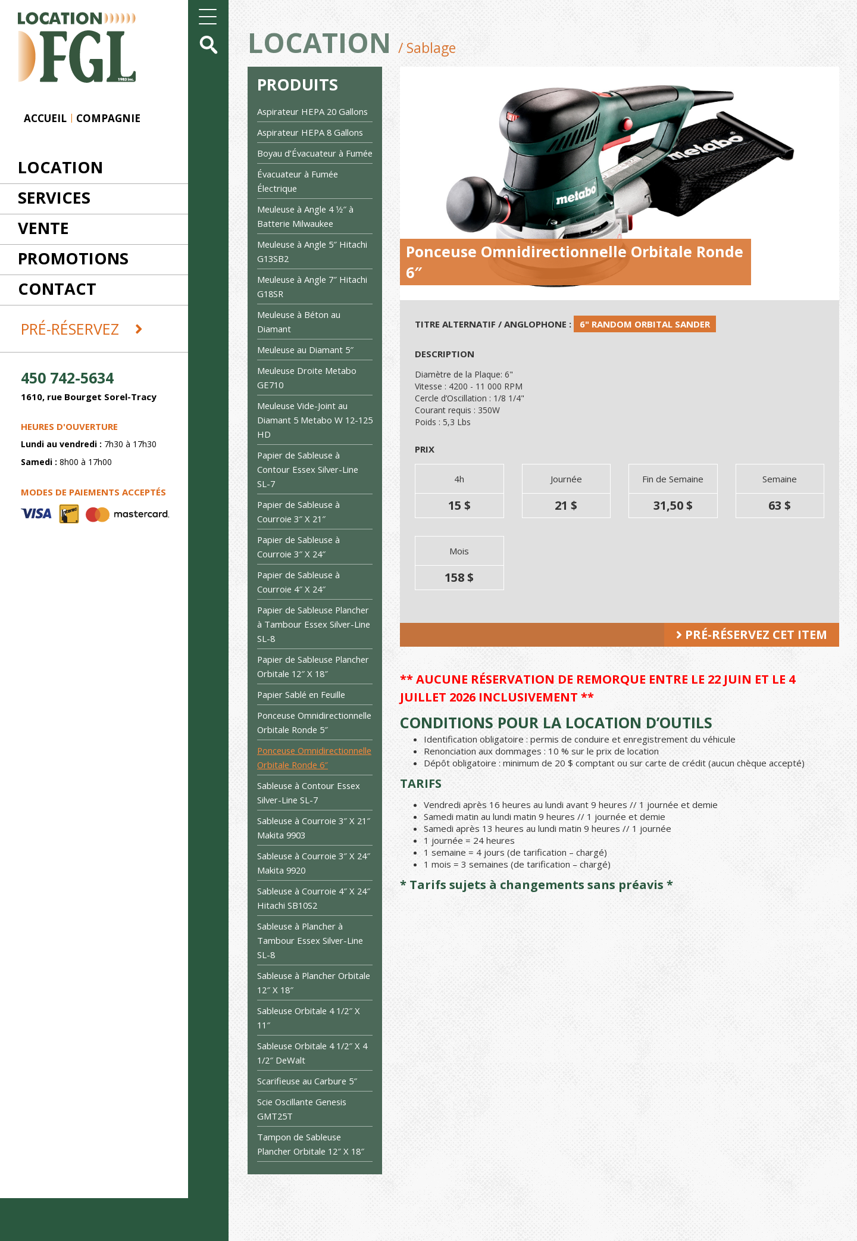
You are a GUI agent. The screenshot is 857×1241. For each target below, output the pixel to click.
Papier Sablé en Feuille (303, 709)
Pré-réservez (82, 329)
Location (60, 167)
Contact (57, 288)
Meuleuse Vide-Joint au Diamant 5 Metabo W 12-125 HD (309, 434)
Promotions (73, 258)
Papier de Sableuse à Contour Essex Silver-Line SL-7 (309, 483)
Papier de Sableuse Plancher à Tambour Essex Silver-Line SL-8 (312, 638)
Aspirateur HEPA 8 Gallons (311, 132)
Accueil (45, 118)
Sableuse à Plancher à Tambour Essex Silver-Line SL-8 (312, 983)
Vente (43, 228)
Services (54, 197)
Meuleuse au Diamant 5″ (306, 364)
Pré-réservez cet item (751, 634)
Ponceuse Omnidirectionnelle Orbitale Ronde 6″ (313, 793)
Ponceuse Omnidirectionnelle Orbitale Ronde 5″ (313, 744)
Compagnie (108, 118)
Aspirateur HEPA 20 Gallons (314, 111)
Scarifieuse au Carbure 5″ (308, 1124)
